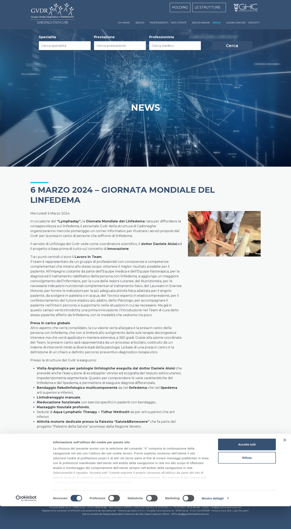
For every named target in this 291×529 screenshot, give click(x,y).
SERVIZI (139, 22)
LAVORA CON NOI (236, 22)
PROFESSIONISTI (159, 22)
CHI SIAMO (124, 22)
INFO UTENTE (178, 22)
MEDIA (216, 22)
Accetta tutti (247, 467)
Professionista (161, 37)
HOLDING (180, 7)
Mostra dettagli (213, 521)
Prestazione (104, 37)
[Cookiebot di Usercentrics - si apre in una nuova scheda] (26, 521)
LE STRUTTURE (207, 7)
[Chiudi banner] (284, 463)
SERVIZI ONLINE (201, 22)
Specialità (47, 37)
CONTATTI (253, 22)
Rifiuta (247, 480)
